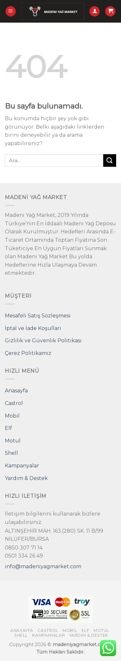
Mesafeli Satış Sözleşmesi (38, 316)
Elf (8, 428)
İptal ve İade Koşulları (33, 328)
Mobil (12, 416)
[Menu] (10, 11)
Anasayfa (16, 391)
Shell (11, 453)
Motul (13, 441)
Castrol (14, 403)
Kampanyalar (22, 466)
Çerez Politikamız (28, 353)
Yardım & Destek (26, 478)
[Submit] (109, 160)
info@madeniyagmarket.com (43, 566)
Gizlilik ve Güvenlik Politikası (43, 340)
